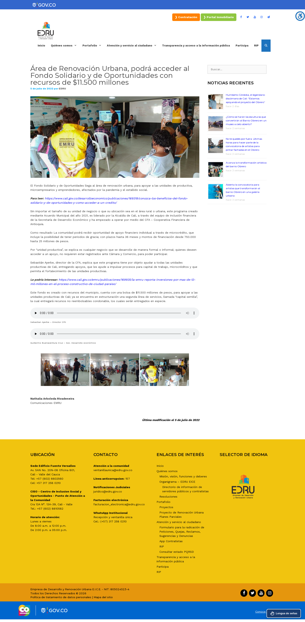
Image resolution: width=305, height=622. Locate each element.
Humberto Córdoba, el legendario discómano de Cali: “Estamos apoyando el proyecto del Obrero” (245, 98)
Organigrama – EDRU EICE (177, 481)
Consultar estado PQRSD (176, 551)
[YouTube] (254, 17)
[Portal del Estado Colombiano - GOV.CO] (44, 5)
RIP (256, 45)
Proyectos (166, 507)
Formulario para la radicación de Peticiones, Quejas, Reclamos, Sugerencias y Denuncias (181, 531)
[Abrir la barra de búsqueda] (266, 46)
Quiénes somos (65, 46)
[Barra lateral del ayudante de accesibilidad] (300, 16)
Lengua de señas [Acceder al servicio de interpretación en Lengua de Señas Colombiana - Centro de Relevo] (283, 613)
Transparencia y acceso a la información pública (196, 45)
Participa (242, 45)
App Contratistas (171, 541)
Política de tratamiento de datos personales (60, 597)
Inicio (41, 45)
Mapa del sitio (103, 597)
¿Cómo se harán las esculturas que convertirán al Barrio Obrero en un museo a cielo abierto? (246, 120)
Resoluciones (168, 496)
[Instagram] (261, 17)
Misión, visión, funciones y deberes (183, 476)
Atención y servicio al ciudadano (133, 46)
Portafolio (93, 46)
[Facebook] (241, 17)
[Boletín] (268, 17)
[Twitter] (248, 17)
